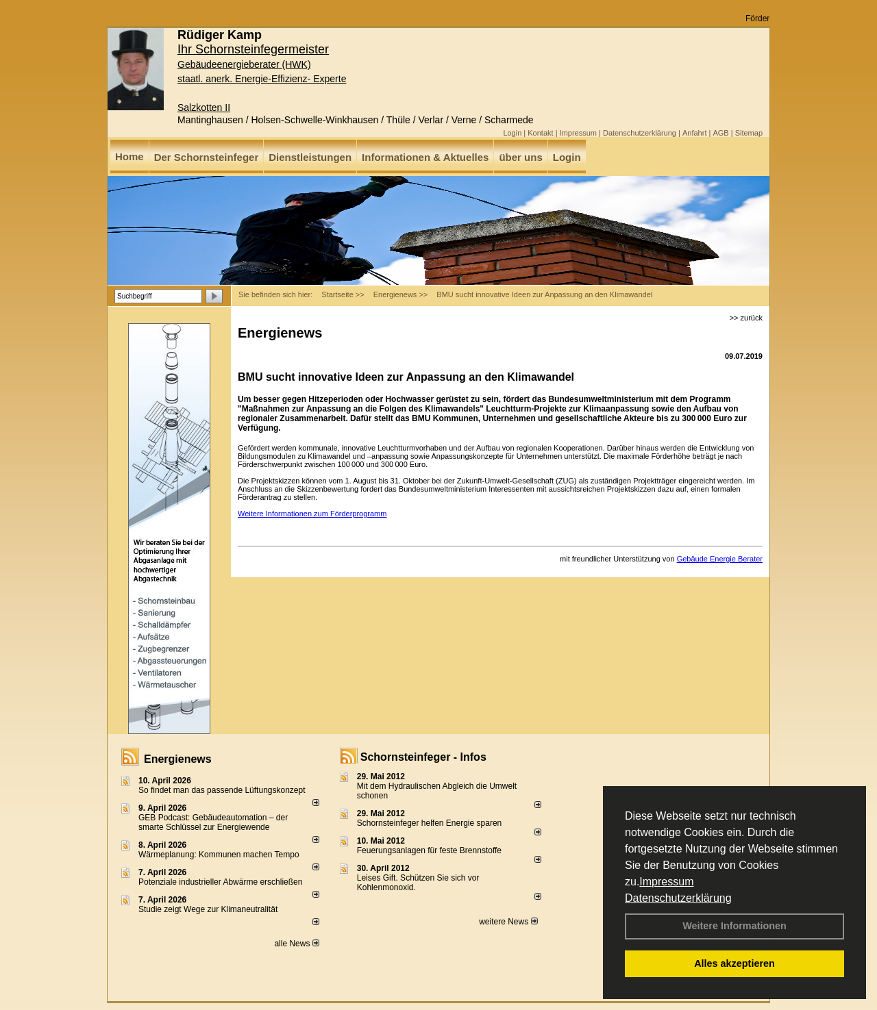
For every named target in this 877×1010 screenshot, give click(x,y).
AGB (720, 133)
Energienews (178, 759)
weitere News (508, 921)
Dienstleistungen (310, 157)
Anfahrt (694, 133)
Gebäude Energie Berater (720, 559)
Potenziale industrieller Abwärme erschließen (220, 882)
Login (512, 133)
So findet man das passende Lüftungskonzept (222, 790)
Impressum (666, 881)
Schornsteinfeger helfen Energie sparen (429, 823)
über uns (520, 157)
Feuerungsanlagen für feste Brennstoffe (429, 850)
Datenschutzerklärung (678, 898)
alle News (296, 943)
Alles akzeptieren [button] (734, 963)
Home (129, 156)
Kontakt (540, 133)
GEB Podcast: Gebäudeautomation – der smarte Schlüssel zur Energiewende (213, 822)
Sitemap (749, 133)
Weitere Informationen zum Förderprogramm (312, 513)
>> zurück (746, 318)
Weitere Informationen (734, 925)
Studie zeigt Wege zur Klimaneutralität (207, 909)
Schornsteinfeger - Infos (423, 757)
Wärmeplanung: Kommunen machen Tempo (218, 854)
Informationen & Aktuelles (425, 157)
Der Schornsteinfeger (206, 157)
